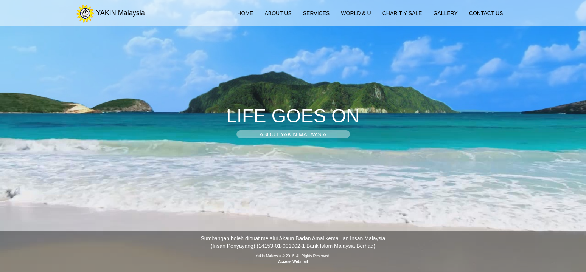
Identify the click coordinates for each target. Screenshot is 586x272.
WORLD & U (356, 13)
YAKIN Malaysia (110, 11)
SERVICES (316, 13)
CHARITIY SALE (402, 13)
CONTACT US (486, 13)
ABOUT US (277, 13)
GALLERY (445, 13)
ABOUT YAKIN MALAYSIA (293, 134)
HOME (245, 13)
